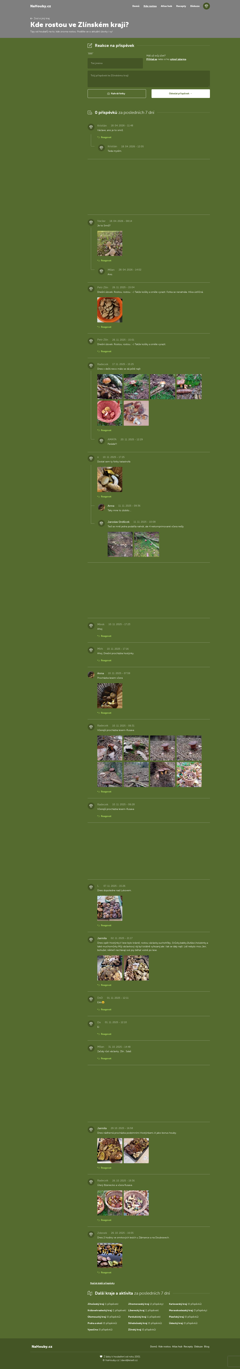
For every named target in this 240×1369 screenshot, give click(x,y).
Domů (135, 6)
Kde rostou (150, 6)
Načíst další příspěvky (102, 1283)
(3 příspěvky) (188, 1310)
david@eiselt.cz (129, 1360)
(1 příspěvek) (103, 1304)
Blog (206, 1346)
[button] (117, 93)
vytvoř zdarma (178, 59)
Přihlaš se (151, 59)
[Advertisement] (56, 94)
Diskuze (195, 6)
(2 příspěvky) (145, 1304)
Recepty (181, 6)
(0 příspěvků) (185, 1304)
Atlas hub (166, 6)
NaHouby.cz (40, 6)
